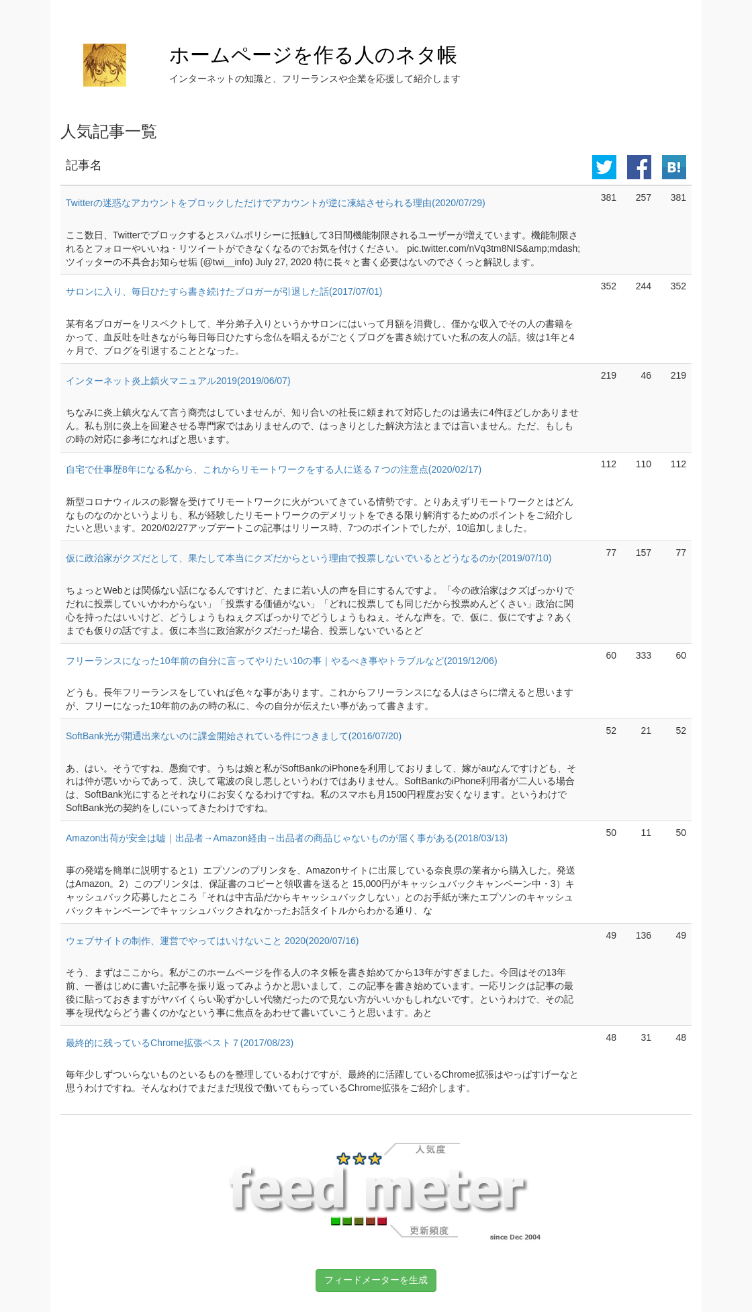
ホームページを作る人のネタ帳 (313, 55)
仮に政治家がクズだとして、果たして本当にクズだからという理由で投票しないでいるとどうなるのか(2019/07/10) (308, 558)
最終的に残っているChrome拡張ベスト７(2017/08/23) (179, 1042)
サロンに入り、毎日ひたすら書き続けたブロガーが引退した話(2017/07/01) (224, 291)
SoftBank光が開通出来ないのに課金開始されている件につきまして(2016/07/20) (234, 736)
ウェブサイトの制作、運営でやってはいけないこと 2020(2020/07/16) (212, 940)
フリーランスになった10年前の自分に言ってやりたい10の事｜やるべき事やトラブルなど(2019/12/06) (282, 660)
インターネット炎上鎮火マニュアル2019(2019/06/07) (178, 380)
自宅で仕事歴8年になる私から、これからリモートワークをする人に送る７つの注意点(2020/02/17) (273, 469)
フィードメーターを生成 (376, 1279)
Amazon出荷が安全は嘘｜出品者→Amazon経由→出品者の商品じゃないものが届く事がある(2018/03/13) (287, 838)
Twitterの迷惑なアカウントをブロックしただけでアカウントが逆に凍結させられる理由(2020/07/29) (275, 202)
